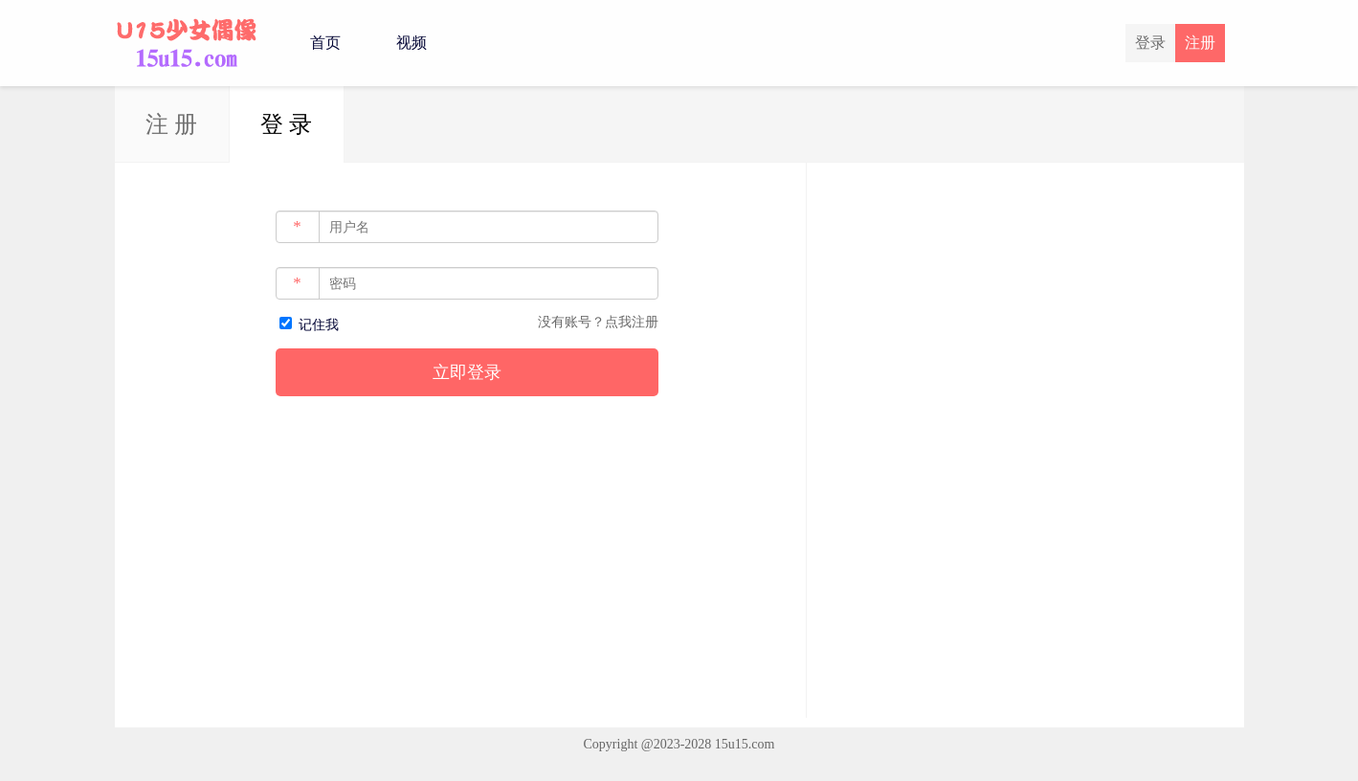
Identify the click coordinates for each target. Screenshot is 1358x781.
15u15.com (745, 744)
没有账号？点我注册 (598, 322)
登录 (1150, 42)
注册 (1200, 42)
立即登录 (467, 372)
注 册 (171, 124)
